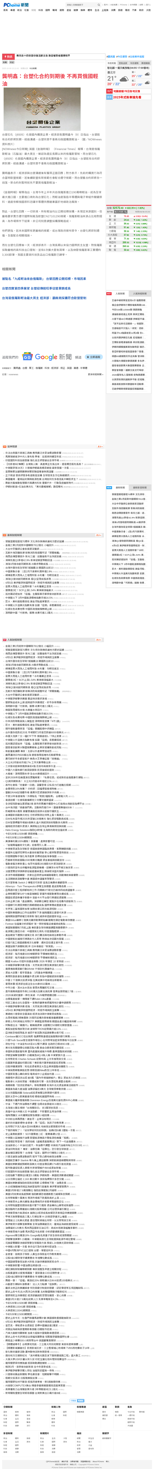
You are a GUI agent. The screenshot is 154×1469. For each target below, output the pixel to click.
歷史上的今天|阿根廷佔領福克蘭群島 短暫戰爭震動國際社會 (37, 1337)
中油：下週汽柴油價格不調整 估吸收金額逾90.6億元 (33, 1104)
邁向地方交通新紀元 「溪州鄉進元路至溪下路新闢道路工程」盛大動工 (43, 1355)
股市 (106, 5)
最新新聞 (115, 487)
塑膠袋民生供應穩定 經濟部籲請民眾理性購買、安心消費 (35, 1295)
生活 (97, 10)
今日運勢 (121, 57)
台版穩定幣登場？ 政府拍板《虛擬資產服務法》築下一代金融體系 (40, 1141)
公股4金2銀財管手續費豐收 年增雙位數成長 (28, 1258)
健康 (76, 10)
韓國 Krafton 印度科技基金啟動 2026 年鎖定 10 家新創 (34, 961)
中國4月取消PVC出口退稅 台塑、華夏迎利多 (29, 1250)
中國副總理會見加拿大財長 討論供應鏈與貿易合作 (32, 1261)
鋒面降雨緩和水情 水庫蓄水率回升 (23, 710)
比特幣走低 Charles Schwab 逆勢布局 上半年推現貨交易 (35, 1059)
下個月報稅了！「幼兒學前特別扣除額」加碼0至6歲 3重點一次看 (40, 1130)
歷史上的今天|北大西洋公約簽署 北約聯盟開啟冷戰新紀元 (36, 1291)
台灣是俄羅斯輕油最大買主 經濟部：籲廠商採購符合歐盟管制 (44, 298)
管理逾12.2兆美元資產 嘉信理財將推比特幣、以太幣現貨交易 (38, 1220)
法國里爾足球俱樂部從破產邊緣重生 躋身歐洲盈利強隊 (34, 871)
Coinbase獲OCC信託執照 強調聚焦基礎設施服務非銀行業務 (37, 1036)
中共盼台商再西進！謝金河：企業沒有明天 (28, 1119)
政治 (19, 10)
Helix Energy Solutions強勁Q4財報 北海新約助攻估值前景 (36, 830)
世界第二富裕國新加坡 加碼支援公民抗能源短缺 (31, 909)
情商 (28, 1415)
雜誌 (127, 10)
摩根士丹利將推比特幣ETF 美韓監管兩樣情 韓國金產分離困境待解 (40, 1021)
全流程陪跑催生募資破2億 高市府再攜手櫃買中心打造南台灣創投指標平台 (44, 804)
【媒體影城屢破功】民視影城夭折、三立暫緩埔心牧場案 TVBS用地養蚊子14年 (47, 1348)
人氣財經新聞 (140, 293)
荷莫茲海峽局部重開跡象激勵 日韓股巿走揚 (28, 1329)
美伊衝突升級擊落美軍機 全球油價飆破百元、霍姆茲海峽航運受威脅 (41, 1224)
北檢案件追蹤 (136, 57)
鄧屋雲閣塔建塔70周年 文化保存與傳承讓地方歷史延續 (34, 541)
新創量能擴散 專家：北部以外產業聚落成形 (28, 751)
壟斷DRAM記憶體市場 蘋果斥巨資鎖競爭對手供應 (32, 792)
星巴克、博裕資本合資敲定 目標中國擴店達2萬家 (31, 1325)
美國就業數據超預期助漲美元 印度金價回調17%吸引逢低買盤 (38, 1164)
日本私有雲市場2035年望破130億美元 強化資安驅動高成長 (36, 819)
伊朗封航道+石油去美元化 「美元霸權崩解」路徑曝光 (34, 486)
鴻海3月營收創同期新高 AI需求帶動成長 (132, 522)
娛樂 (83, 10)
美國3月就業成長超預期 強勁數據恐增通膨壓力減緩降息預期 (37, 1194)
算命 (104, 1412)
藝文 (90, 1442)
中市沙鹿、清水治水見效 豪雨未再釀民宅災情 (29, 987)
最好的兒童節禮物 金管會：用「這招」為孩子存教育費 (34, 1123)
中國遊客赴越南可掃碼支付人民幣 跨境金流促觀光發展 (34, 939)
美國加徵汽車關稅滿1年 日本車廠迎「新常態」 (30, 946)
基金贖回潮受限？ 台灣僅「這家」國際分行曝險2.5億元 (35, 1153)
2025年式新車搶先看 (127, 97)
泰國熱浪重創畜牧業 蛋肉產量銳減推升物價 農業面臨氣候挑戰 (38, 1051)
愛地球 (91, 1449)
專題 (12, 10)
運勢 (62, 10)
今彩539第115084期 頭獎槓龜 (127, 309)
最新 (5, 1412)
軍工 (31, 368)
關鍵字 (105, 1433)
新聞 (5, 62)
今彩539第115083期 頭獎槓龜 (21, 1303)
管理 (78, 1449)
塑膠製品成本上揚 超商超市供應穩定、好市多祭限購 (33, 702)
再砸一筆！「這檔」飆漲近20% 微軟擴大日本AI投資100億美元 (38, 1280)
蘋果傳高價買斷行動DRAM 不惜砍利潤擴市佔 (29, 969)
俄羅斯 (39, 368)
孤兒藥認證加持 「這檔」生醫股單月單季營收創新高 (33, 594)
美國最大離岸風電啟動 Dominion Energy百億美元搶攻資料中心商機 (41, 1100)
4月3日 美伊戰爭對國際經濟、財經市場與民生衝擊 (32, 1322)
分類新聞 (7, 1407)
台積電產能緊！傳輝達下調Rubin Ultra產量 (28, 999)
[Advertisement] (53, 402)
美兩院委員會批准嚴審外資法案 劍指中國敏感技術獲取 (34, 976)
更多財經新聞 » (95, 374)
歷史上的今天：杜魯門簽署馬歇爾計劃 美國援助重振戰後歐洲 (38, 1318)
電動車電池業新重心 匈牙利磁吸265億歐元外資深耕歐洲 (35, 864)
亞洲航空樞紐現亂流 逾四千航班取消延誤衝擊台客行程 (34, 1032)
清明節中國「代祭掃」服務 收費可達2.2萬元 (29, 613)
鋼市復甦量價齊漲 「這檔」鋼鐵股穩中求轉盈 (29, 728)
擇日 (104, 1419)
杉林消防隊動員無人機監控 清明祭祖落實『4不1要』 (33, 721)
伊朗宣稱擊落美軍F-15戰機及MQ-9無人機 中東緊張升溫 (35, 1055)
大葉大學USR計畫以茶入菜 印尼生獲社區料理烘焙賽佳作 (35, 1359)
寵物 (28, 1412)
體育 (90, 10)
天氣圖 (130, 1426)
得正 (62, 368)
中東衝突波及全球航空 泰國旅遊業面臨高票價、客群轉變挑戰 (38, 849)
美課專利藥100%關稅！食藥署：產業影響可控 (30, 841)
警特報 (142, 1412)
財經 (33, 10)
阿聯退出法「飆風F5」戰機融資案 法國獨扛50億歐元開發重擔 (38, 1025)
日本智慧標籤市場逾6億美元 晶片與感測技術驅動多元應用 (36, 822)
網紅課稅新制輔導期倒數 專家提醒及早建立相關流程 (33, 1269)
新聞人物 (55, 1407)
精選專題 (80, 1412)
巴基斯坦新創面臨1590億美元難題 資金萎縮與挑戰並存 (34, 860)
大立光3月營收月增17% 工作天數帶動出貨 (28, 762)
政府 (141, 10)
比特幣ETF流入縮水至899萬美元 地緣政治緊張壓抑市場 (35, 1126)
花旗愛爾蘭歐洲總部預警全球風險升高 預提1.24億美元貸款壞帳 (39, 1243)
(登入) (148, 5)
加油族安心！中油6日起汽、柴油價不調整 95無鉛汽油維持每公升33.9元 (43, 1145)
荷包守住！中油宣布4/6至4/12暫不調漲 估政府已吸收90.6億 (37, 1044)
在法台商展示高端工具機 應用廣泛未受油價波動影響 (33, 453)
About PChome (98, 1461)
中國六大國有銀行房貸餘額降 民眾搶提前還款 (29, 770)
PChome (123, 5)
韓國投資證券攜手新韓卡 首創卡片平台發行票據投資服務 (35, 897)
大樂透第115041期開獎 (17, 1310)
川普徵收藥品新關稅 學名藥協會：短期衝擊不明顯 (32, 1374)
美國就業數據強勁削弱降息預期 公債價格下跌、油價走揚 (35, 1183)
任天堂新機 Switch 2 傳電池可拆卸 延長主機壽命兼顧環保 (36, 882)
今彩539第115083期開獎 (18, 1314)
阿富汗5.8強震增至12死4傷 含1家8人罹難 (133, 333)
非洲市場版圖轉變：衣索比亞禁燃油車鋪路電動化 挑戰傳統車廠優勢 (41, 875)
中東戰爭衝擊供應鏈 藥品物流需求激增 (26, 698)
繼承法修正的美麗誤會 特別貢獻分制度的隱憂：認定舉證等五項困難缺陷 (44, 1288)
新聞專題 (81, 1407)
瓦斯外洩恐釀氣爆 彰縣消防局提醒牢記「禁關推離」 (33, 552)
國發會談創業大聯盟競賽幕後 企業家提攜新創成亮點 (33, 747)
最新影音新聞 (140, 487)
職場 (54, 10)
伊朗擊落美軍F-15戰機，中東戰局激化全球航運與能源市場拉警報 (40, 1239)
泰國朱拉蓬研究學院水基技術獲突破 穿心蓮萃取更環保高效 (37, 852)
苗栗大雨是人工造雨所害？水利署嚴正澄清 (28, 586)
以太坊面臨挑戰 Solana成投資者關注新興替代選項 (32, 1093)
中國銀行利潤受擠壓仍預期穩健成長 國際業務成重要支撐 (35, 905)
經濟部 (55, 368)
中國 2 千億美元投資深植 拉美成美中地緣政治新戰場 (33, 980)
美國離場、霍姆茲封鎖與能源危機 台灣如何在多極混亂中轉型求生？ (41, 479)
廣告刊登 (65, 1461)
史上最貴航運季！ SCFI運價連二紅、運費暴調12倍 (32, 1134)
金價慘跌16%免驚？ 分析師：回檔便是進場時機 (31, 789)
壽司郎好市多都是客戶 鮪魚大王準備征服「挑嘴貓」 (33, 758)
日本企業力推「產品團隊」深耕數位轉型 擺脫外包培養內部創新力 (40, 901)
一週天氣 (131, 1415)
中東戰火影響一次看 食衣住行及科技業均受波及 (31, 1246)
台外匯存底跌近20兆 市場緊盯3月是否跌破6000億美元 (34, 732)
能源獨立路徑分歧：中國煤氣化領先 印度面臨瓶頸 (32, 931)
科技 (40, 10)
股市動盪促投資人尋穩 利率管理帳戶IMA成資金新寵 (33, 1168)
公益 (90, 1445)
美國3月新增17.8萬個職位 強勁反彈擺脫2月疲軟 (31, 1190)
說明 (141, 5)
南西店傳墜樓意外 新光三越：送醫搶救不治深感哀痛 (33, 556)
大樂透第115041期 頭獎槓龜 (20, 1306)
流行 (28, 1426)
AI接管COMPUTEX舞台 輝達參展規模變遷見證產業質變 (35, 1385)
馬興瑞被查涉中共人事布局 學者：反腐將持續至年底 (33, 456)
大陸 (148, 10)
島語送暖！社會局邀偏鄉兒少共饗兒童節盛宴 (29, 800)
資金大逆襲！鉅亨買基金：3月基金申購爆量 (28, 972)
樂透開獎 (145, 63)
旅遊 (120, 10)
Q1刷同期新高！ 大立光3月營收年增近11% (28, 781)
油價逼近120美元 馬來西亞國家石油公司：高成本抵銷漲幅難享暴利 (41, 1228)
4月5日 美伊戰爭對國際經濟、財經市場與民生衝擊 (32, 583)
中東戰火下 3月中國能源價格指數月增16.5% (29, 598)
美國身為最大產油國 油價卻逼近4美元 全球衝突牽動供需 (35, 1089)
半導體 (83, 368)
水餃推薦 (113, 5)
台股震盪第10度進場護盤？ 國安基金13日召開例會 (32, 1273)
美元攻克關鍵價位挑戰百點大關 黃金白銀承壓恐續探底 (34, 1047)
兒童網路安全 (86, 1461)
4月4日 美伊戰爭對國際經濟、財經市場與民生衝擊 (32, 1010)
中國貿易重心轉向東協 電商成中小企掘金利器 (29, 1074)
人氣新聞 (115, 293)
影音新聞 (7, 1433)
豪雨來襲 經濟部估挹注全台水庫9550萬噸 (27, 984)
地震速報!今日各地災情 (126, 91)
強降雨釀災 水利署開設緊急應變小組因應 (27, 1115)
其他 (28, 1442)
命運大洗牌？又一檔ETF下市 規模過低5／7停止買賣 (33, 736)
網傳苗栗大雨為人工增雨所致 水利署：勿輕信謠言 (32, 575)
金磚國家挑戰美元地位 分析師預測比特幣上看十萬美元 (34, 815)
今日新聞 (33, 68)
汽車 (134, 10)
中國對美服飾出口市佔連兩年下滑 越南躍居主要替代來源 (35, 912)
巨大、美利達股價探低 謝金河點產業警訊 (132, 569)
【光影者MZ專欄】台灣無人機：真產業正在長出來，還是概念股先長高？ (44, 464)
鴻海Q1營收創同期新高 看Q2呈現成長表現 (28, 579)
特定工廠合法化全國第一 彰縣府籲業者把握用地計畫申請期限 (38, 1002)
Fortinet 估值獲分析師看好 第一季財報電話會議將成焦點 (35, 924)
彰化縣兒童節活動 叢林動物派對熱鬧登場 (27, 1352)
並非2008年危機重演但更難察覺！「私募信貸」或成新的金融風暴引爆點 (44, 777)
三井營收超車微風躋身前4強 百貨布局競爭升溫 (30, 766)
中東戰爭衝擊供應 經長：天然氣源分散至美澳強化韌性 (34, 965)
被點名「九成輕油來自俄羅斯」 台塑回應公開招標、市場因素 (44, 278)
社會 (26, 10)
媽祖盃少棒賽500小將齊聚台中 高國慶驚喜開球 (30, 1340)
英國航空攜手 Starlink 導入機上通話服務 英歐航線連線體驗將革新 (40, 1160)
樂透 (117, 1412)
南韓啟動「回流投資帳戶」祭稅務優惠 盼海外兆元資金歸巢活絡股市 (41, 1085)
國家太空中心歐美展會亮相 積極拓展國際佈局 (29, 1096)
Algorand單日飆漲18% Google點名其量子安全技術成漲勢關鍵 (38, 1235)
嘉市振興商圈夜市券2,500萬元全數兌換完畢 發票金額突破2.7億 (39, 991)
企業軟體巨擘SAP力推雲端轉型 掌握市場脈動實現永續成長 (37, 894)
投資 (78, 1445)
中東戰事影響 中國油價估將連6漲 (23, 1265)
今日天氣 (112, 63)
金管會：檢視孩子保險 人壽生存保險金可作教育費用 (33, 1254)
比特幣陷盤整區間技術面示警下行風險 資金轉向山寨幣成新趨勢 (39, 1205)
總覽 (78, 1438)
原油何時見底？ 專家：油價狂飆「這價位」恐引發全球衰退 (37, 1149)
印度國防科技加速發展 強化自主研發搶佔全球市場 (32, 460)
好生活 (91, 1438)
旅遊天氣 (131, 1419)
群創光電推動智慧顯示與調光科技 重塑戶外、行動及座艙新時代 (39, 483)
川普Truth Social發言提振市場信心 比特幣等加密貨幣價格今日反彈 (41, 1040)
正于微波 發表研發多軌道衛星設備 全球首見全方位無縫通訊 (37, 475)
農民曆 (111, 57)
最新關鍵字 (106, 1438)
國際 (47, 10)
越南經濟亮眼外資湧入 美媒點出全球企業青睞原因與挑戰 (35, 826)
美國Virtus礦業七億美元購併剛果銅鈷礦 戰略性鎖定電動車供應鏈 (40, 920)
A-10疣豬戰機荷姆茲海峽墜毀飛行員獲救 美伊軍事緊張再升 (37, 1186)
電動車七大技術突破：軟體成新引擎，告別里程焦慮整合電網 (37, 1081)
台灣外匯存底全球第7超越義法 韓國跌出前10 (29, 567)
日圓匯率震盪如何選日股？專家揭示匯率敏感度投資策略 (35, 1063)
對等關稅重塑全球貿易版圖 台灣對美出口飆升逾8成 (32, 1393)
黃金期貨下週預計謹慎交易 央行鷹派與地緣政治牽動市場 (35, 935)
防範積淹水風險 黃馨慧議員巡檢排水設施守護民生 (32, 811)
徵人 (107, 1461)
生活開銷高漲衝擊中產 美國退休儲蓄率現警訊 (29, 879)
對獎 (117, 1407)
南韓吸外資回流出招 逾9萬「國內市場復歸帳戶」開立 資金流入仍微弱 (42, 1078)
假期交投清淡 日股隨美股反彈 (21, 1378)
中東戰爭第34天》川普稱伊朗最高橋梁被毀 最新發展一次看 (37, 468)
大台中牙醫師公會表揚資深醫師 (127, 503)
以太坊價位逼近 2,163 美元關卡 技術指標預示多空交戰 (34, 1179)
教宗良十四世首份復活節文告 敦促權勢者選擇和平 (43, 56)
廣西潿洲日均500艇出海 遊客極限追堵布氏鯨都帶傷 (33, 755)
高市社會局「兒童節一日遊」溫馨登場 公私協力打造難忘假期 (38, 785)
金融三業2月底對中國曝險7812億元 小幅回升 (29, 545)
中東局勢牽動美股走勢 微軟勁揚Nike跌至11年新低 (32, 1070)
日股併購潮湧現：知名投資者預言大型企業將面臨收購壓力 (36, 1066)
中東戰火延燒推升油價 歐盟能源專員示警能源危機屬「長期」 (38, 1138)
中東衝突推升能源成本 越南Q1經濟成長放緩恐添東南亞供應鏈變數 (41, 1213)
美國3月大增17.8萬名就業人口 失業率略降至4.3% (32, 1299)
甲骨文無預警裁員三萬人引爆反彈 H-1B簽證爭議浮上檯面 (36, 1216)
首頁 (5, 10)
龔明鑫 (17, 368)
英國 (69, 368)
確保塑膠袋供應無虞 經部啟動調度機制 (26, 1363)
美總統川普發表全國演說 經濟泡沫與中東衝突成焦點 (33, 1014)
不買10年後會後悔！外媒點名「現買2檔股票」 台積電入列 (36, 796)
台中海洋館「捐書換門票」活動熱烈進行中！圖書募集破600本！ (39, 807)
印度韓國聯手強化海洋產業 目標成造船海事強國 (31, 856)
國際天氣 (131, 1422)
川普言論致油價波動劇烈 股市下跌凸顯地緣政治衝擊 (33, 1156)
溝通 (76, 368)
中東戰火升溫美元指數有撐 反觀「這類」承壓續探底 (33, 605)
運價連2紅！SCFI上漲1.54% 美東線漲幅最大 (29, 590)
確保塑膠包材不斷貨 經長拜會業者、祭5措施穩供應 (32, 1382)
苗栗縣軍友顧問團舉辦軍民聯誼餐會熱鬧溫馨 (29, 471)
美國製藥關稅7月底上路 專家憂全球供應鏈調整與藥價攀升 (36, 927)
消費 (113, 10)
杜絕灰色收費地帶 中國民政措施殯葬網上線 (28, 609)
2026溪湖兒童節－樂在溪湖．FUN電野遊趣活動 (31, 995)
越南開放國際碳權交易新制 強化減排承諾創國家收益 (33, 916)
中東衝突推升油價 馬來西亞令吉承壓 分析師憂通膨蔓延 (35, 1231)
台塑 (24, 368)
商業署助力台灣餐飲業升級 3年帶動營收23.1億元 (31, 1389)
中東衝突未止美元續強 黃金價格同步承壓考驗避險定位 (34, 1201)
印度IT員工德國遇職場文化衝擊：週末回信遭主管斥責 (34, 942)
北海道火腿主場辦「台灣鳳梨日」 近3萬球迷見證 (31, 1108)
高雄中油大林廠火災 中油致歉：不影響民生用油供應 (33, 1111)
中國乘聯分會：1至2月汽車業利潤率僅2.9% (28, 571)
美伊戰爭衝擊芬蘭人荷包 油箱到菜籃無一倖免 (29, 1370)
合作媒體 (133, 5)
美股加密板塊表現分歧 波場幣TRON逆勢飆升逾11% (33, 1029)
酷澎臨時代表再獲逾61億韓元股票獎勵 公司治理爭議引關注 (37, 1209)
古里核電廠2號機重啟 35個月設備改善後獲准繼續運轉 (34, 1017)
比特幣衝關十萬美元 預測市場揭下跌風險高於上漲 (32, 1198)
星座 (69, 10)
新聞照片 (44, 1433)
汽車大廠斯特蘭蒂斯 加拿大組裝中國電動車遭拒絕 (32, 1333)
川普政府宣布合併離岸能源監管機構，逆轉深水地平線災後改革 (39, 867)
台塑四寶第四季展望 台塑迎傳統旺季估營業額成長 (36, 288)
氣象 (130, 1407)
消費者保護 (74, 1461)
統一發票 (118, 1415)
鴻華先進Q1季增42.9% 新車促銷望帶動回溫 (28, 560)
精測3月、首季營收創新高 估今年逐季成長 (28, 1367)
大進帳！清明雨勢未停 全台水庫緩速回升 (27, 773)
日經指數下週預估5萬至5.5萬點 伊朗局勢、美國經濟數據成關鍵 (39, 1175)
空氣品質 (123, 63)
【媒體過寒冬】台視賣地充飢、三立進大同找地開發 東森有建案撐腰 (41, 1344)
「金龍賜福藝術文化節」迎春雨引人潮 (25, 845)
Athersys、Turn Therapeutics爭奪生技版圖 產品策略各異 (35, 886)
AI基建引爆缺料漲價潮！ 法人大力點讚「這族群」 (32, 1284)
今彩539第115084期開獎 (18, 837)
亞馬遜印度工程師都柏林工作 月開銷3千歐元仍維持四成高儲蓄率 (40, 890)
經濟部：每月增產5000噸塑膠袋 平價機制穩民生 (31, 954)
